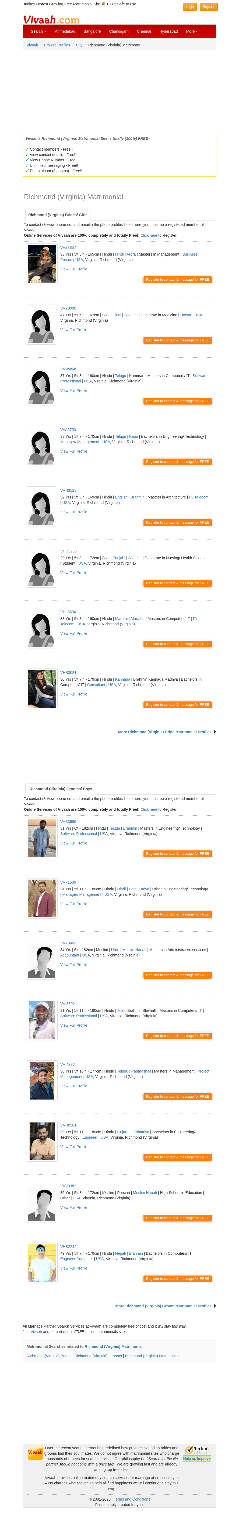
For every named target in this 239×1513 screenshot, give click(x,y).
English (121, 497)
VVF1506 (68, 882)
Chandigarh (119, 31)
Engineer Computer (76, 1259)
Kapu (133, 436)
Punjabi (119, 558)
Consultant (96, 685)
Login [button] (190, 7)
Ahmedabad (65, 31)
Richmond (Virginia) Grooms (98, 1356)
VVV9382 (68, 1186)
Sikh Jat (131, 315)
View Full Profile (73, 269)
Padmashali (141, 1071)
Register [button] (209, 7)
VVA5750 (68, 430)
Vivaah (32, 45)
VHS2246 (68, 1246)
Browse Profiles (57, 45)
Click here (148, 235)
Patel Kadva (139, 889)
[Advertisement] (119, 89)
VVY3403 (68, 943)
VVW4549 (68, 369)
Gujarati (123, 1132)
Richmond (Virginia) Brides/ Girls (57, 215)
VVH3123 (68, 490)
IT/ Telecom (198, 497)
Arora (131, 254)
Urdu (115, 950)
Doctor (185, 315)
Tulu (120, 1010)
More (192, 31)
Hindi (119, 254)
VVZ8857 (68, 247)
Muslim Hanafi (134, 950)
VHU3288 (68, 551)
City (79, 45)
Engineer (89, 1137)
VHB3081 (68, 672)
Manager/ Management (79, 442)
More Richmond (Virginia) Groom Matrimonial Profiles (163, 1306)
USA (79, 259)
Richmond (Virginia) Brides (49, 1356)
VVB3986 (68, 821)
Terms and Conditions (132, 1499)
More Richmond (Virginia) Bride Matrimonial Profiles (165, 732)
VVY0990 (68, 308)
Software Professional (78, 834)
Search (39, 31)
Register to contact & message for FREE (177, 279)
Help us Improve (197, 1458)
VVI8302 (67, 1004)
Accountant (69, 955)
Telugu (120, 376)
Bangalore (92, 31)
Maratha (138, 618)
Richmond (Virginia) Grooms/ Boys (61, 789)
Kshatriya (141, 1132)
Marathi (121, 618)
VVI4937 (67, 1064)
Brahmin (138, 497)
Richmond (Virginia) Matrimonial (114, 1346)
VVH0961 (68, 1125)
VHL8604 (68, 612)
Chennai (144, 31)
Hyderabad (168, 31)
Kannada (122, 679)
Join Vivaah (33, 1331)
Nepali (120, 1253)
